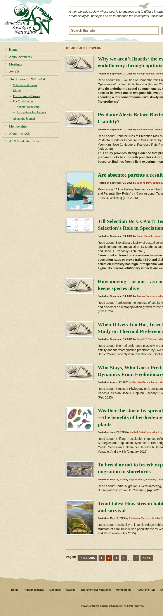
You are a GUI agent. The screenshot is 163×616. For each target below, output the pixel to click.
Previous (87, 557)
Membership (18, 126)
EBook (17, 90)
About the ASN (20, 134)
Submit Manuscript (28, 107)
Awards (14, 72)
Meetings (15, 64)
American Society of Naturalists (29, 19)
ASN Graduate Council (25, 141)
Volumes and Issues (25, 85)
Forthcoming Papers (26, 96)
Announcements (20, 57)
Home (13, 49)
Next (147, 557)
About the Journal (24, 118)
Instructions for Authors (31, 112)
